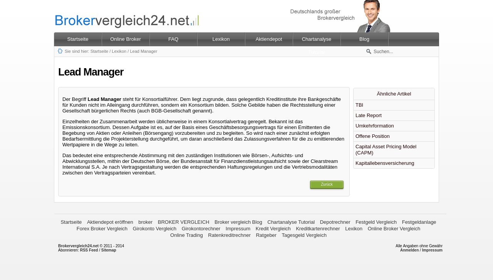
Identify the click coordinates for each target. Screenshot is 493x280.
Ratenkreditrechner (229, 235)
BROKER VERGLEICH (184, 222)
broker (145, 222)
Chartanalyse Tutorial (291, 222)
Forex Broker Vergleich (102, 228)
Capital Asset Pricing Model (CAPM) (385, 150)
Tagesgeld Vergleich (304, 235)
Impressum (238, 228)
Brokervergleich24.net (78, 246)
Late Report (368, 115)
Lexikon (119, 51)
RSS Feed (89, 250)
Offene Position (372, 136)
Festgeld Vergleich (376, 222)
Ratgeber (266, 235)
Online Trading (186, 235)
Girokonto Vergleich (154, 228)
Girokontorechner (201, 228)
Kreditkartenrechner (318, 228)
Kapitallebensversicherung (384, 163)
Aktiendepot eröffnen (110, 222)
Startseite (78, 39)
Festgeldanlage (419, 222)
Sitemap (108, 250)
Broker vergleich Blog (238, 222)
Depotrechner (335, 222)
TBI (359, 105)
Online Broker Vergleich (394, 228)
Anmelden (409, 250)
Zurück (327, 184)
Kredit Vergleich (273, 228)
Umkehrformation (374, 126)
